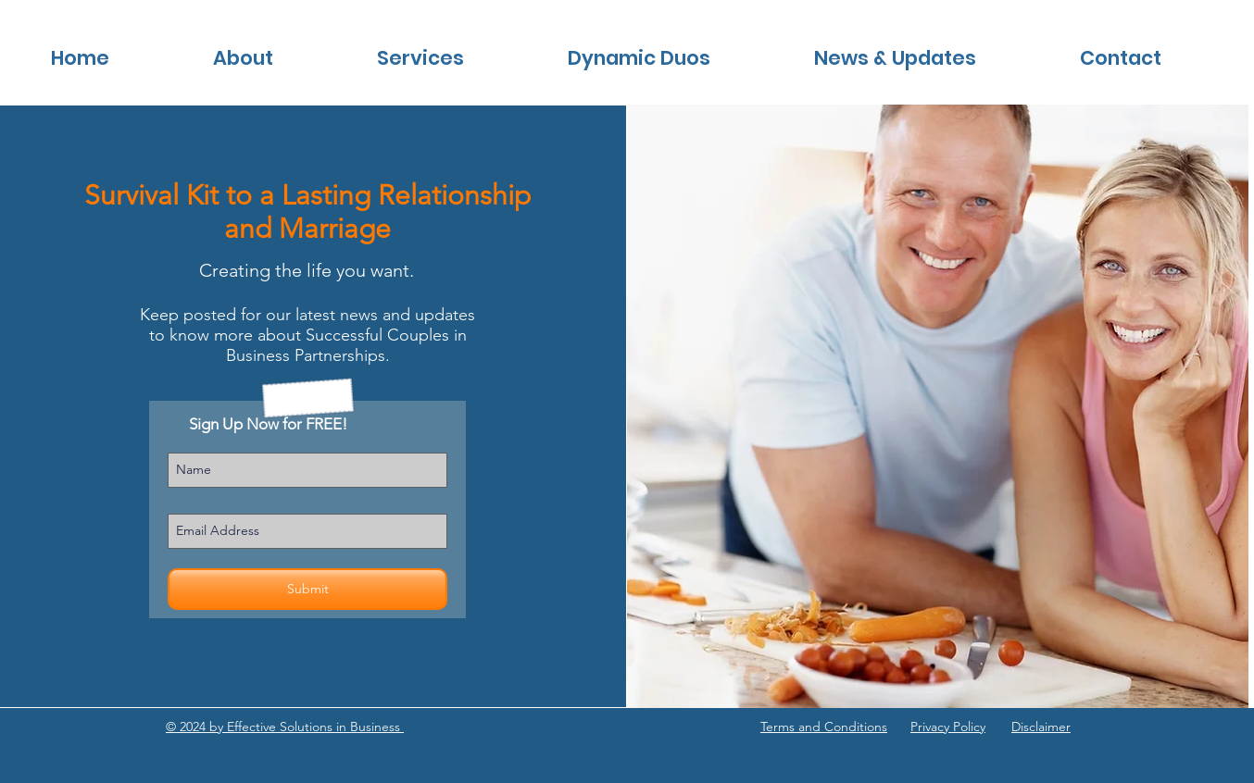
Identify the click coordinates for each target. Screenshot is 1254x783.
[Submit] (307, 589)
